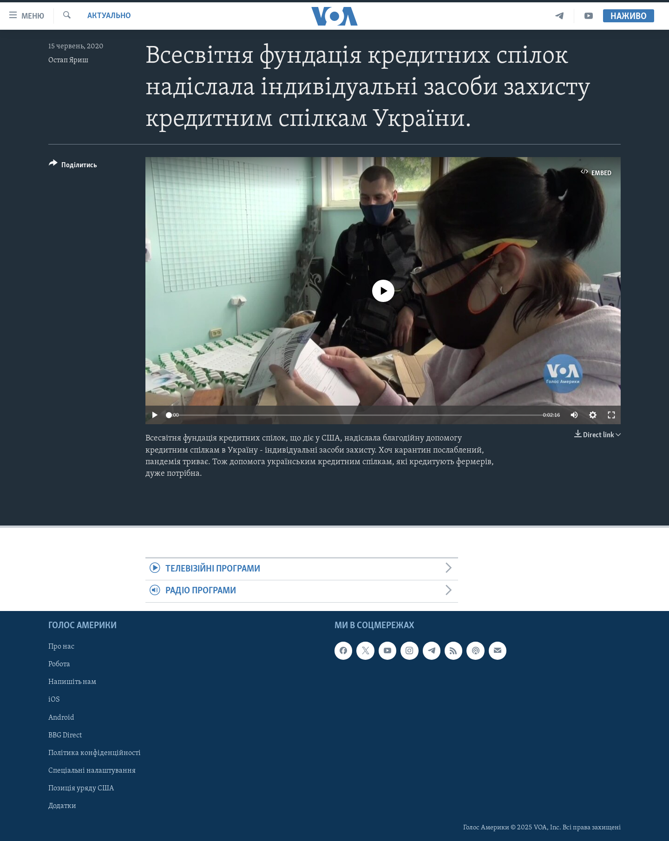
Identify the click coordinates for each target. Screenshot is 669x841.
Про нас (61, 646)
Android (61, 717)
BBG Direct (65, 735)
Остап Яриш (68, 60)
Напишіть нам (72, 682)
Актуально (109, 16)
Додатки (62, 806)
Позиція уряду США (81, 788)
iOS (54, 699)
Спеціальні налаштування (92, 770)
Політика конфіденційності (94, 752)
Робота (59, 664)
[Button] (73, 166)
